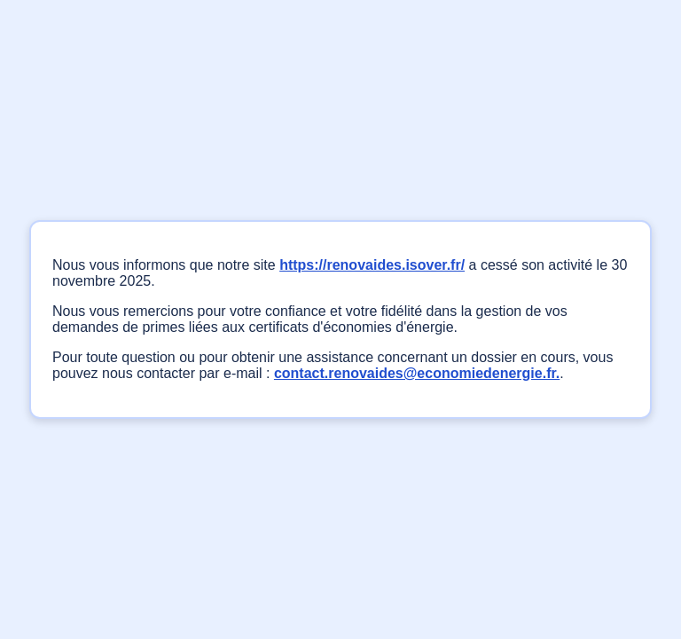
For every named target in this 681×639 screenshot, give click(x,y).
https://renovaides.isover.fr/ (372, 264)
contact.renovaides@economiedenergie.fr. (417, 373)
